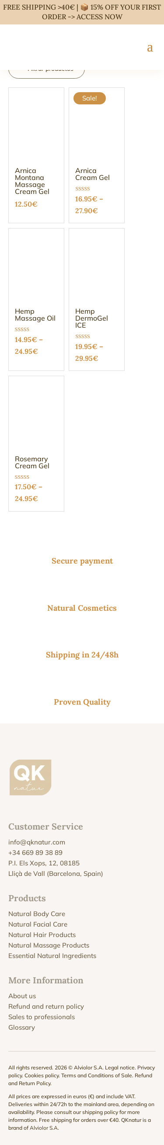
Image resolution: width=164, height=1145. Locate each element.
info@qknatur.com (36, 842)
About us (22, 996)
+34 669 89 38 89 (35, 852)
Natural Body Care (36, 914)
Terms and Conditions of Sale (96, 1075)
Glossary (21, 1027)
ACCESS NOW (99, 16)
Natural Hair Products (42, 935)
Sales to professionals (41, 1017)
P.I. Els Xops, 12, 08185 (44, 863)
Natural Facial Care (37, 924)
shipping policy (100, 1112)
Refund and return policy (46, 1006)
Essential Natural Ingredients (52, 955)
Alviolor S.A (44, 1127)
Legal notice (120, 1067)
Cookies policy (41, 1075)
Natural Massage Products (48, 945)
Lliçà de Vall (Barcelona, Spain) (55, 873)
